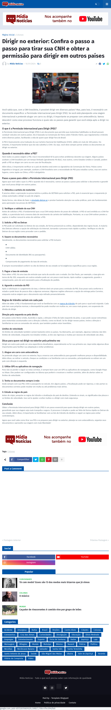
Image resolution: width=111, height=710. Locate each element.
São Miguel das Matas (52, 653)
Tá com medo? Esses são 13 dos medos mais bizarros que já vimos (54, 582)
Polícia (82, 644)
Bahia (34, 630)
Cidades (84, 630)
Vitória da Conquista (13, 658)
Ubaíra (70, 653)
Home (38, 703)
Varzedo (101, 653)
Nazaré (71, 644)
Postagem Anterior (12, 540)
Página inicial (8, 35)
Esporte (41, 639)
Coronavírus (9, 635)
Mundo (35, 644)
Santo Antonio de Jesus (15, 653)
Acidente (8, 630)
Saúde (34, 653)
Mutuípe (47, 644)
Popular (29, 571)
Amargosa (22, 630)
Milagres (23, 644)
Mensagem (9, 644)
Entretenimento (25, 639)
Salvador (43, 649)
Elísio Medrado (92, 635)
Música (59, 644)
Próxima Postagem (98, 540)
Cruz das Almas (27, 635)
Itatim (73, 639)
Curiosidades (45, 635)
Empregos (8, 639)
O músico (24, 596)
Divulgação (62, 635)
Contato (72, 703)
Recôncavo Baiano (25, 649)
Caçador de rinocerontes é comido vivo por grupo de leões (50, 609)
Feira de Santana (57, 639)
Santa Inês (57, 649)
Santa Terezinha (74, 649)
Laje (96, 639)
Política (93, 644)
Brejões (56, 630)
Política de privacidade (54, 703)
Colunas (20, 35)
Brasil (44, 630)
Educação (76, 635)
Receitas (8, 649)
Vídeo (30, 658)
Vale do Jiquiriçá (85, 653)
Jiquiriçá (85, 639)
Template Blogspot (60, 698)
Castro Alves (70, 630)
